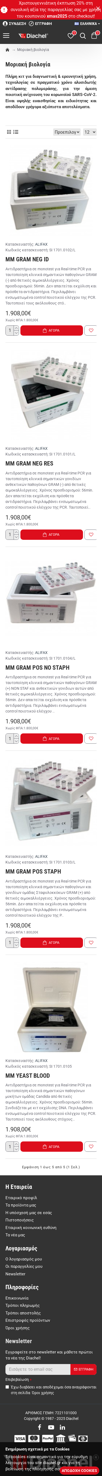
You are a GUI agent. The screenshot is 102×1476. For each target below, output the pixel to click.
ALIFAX (41, 244)
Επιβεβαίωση (17, 1379)
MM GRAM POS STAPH (33, 871)
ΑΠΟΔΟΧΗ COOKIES (79, 1470)
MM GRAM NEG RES (29, 463)
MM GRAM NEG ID (27, 259)
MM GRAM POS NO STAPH (37, 667)
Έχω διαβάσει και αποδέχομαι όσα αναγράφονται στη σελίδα (51, 1390)
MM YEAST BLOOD (27, 1075)
